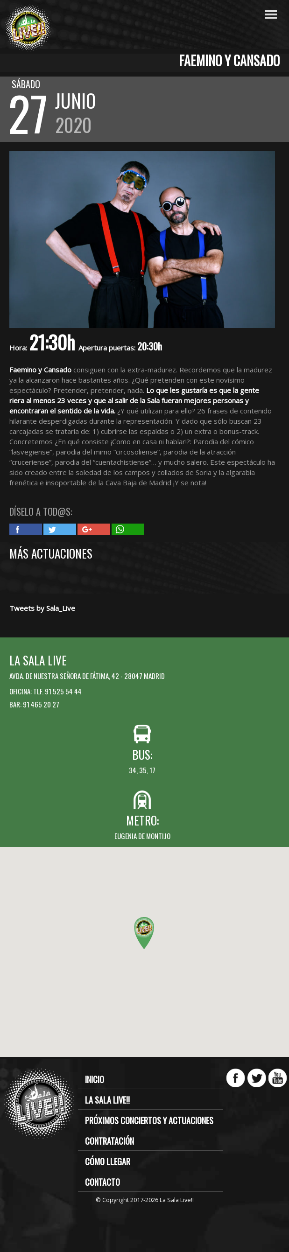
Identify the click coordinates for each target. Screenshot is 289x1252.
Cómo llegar (107, 1161)
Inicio (94, 1079)
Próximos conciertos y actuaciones (149, 1120)
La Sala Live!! (107, 1100)
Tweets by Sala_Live (42, 608)
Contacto (102, 1182)
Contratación (109, 1141)
